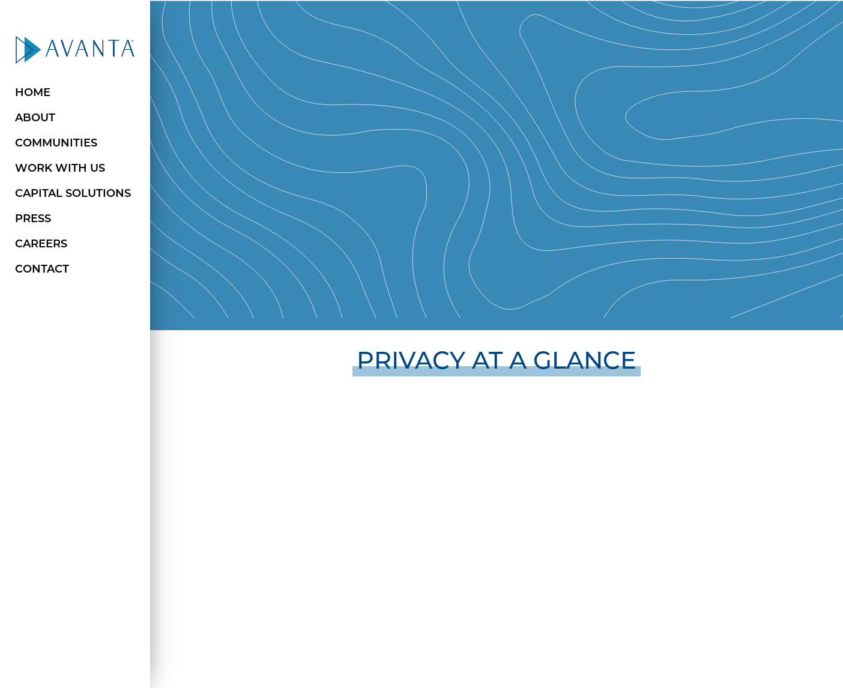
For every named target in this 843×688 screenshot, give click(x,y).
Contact (42, 270)
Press (33, 219)
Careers (41, 244)
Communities (56, 143)
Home (32, 93)
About (35, 118)
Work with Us (60, 169)
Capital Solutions (73, 194)
